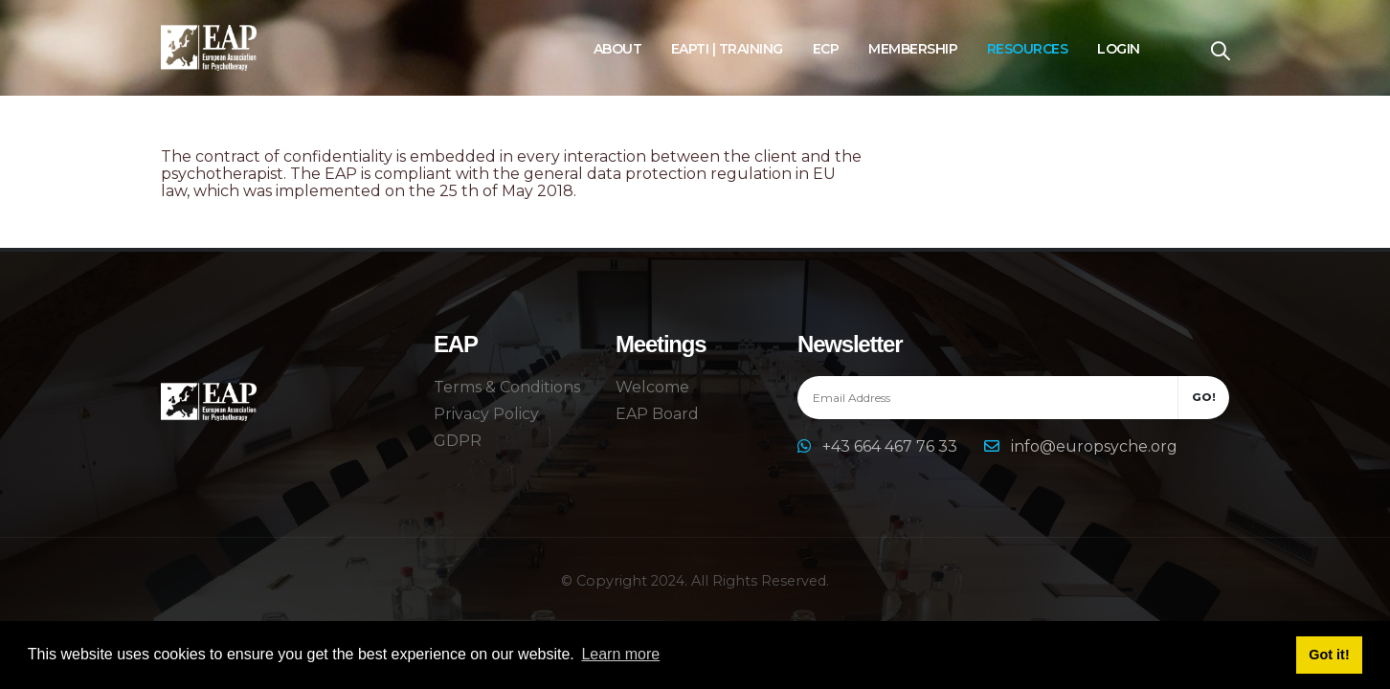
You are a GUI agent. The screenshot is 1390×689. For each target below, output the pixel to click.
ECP (826, 48)
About (618, 48)
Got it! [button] (1329, 654)
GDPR (458, 441)
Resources (1027, 48)
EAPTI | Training (727, 48)
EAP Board (657, 414)
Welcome (652, 387)
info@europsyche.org (1094, 446)
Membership (912, 48)
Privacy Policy (486, 414)
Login (1118, 48)
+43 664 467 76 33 (891, 446)
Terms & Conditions (507, 387)
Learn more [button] (620, 654)
